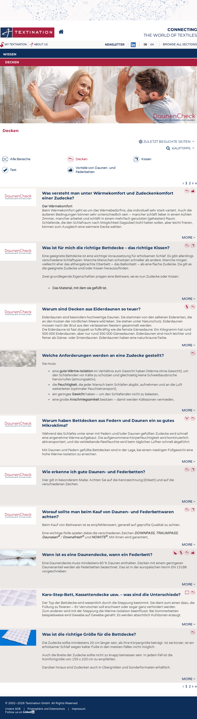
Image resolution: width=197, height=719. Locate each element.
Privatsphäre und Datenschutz (46, 709)
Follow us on (20, 712)
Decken (81, 159)
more (187, 238)
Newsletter (114, 44)
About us (41, 44)
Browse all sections (180, 44)
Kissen (146, 159)
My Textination (16, 44)
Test (13, 170)
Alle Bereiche (20, 159)
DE (145, 44)
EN (152, 44)
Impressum (78, 709)
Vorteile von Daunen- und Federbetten (95, 170)
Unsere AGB (13, 709)
